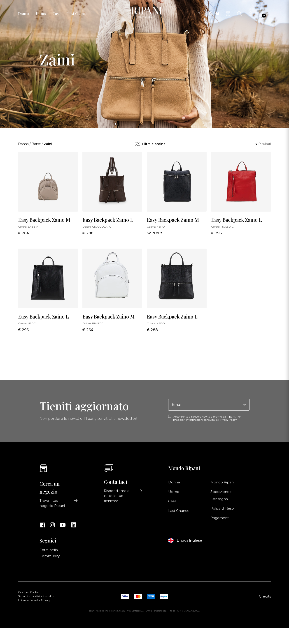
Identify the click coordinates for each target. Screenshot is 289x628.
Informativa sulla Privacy (34, 600)
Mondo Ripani (222, 482)
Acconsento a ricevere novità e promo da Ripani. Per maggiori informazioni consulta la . (207, 418)
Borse (36, 144)
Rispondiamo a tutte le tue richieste (123, 496)
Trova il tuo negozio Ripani (59, 503)
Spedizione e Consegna (221, 495)
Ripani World (208, 14)
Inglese (195, 540)
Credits (265, 596)
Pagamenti (219, 518)
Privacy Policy (227, 419)
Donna (23, 14)
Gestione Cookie (28, 592)
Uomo (41, 14)
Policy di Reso (222, 508)
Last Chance (77, 14)
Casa (57, 14)
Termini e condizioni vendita (36, 596)
